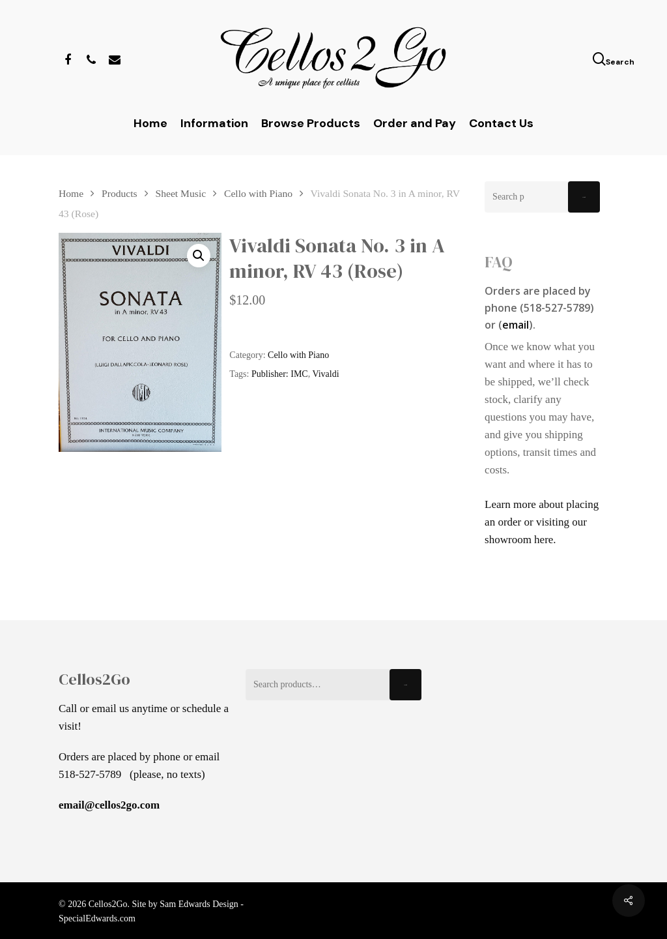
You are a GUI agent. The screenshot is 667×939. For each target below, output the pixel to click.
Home (71, 193)
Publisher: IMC (279, 374)
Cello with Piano (258, 193)
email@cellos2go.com (109, 805)
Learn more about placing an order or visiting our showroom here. (542, 522)
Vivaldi (325, 374)
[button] (198, 255)
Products (119, 193)
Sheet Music (181, 193)
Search (584, 197)
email (515, 325)
